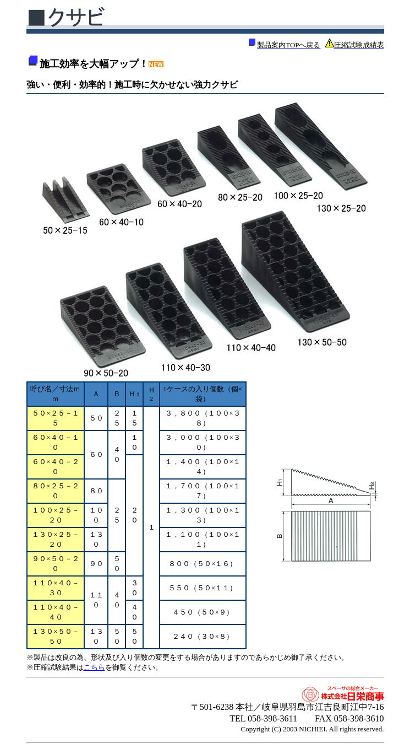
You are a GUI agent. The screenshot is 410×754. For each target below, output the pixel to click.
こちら (94, 667)
